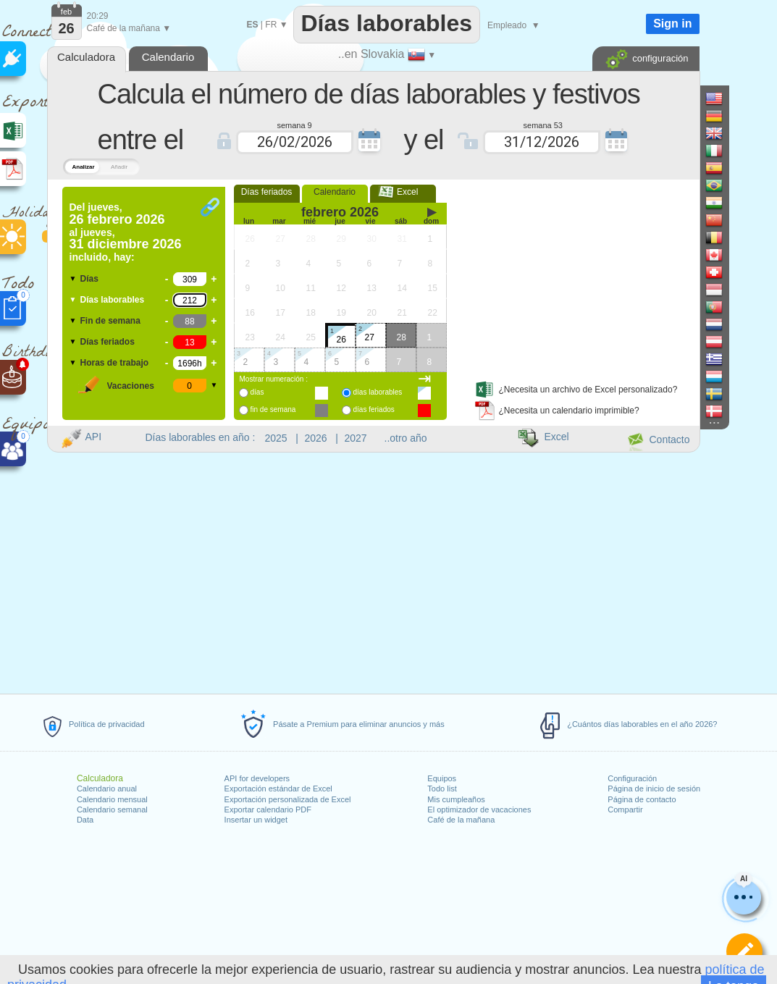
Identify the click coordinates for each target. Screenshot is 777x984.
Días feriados (107, 342)
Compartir (625, 809)
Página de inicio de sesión (654, 788)
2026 (316, 438)
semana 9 (294, 124)
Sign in (672, 23)
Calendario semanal (112, 809)
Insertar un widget (255, 819)
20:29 (98, 16)
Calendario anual (107, 788)
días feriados (374, 409)
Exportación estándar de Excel (278, 788)
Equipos (441, 778)
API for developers (257, 778)
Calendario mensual (112, 799)
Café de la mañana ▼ (129, 28)
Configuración (632, 778)
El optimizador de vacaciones (479, 809)
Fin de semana (110, 321)
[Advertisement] (576, 277)
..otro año (406, 438)
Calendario (335, 192)
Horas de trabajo (114, 363)
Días (89, 279)
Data (85, 819)
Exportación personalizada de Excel (287, 799)
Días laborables (112, 300)
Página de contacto (642, 799)
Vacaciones (130, 386)
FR (271, 25)
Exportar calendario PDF (267, 809)
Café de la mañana (461, 819)
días (257, 392)
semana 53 (543, 124)
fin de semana (273, 409)
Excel (403, 192)
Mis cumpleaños (455, 799)
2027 (356, 438)
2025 (276, 438)
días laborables (378, 392)
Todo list (441, 788)
